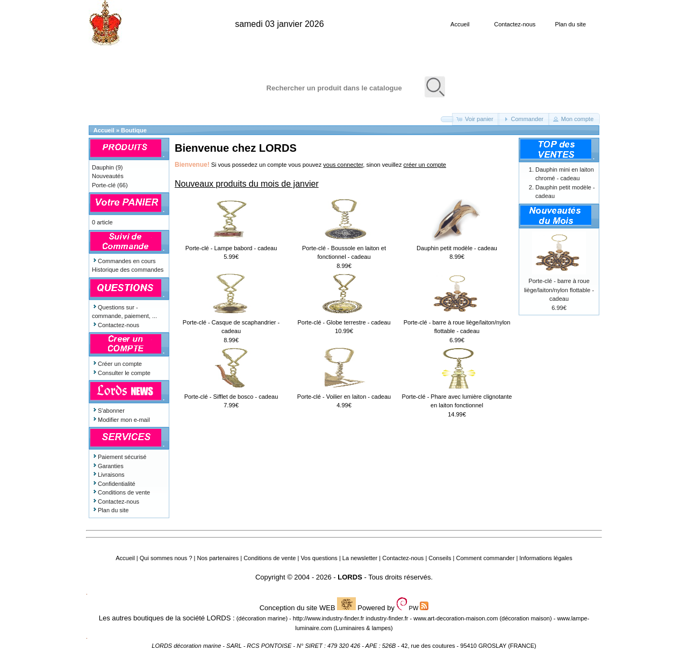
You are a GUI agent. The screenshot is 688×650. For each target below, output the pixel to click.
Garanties (108, 466)
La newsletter (359, 558)
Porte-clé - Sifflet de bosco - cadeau (231, 396)
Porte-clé (104, 185)
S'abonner (108, 410)
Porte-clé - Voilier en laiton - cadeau (344, 396)
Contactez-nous (514, 24)
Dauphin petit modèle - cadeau (457, 248)
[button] (447, 119)
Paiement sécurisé (119, 457)
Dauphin (103, 167)
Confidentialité (113, 484)
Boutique (134, 130)
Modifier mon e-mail (121, 419)
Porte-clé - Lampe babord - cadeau (231, 248)
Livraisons (108, 474)
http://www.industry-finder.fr (328, 618)
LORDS (350, 577)
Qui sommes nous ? (166, 558)
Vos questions (319, 558)
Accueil (459, 24)
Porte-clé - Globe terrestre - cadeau (343, 322)
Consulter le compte (121, 373)
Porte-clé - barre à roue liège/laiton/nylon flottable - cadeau (559, 290)
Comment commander (485, 558)
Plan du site (570, 24)
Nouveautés (108, 176)
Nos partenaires (218, 558)
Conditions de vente (121, 492)
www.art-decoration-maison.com (455, 618)
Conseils (439, 558)
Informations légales (545, 558)
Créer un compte (117, 364)
